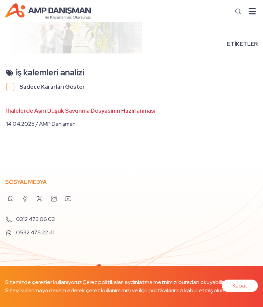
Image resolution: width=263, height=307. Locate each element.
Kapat (240, 285)
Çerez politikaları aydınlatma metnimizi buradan (141, 282)
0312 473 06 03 (30, 219)
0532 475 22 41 (29, 232)
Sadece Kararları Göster (52, 86)
